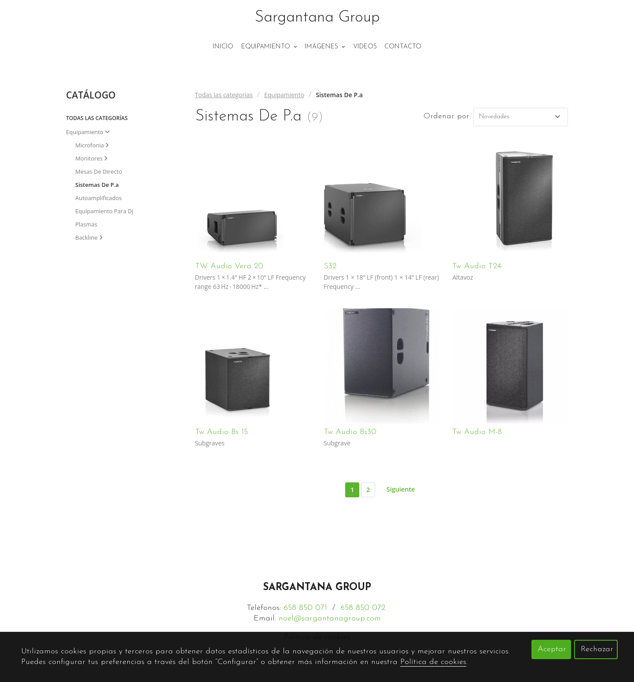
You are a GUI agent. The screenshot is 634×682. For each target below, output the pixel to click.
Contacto (402, 47)
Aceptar (552, 649)
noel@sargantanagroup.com (330, 618)
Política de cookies (433, 662)
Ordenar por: (447, 116)
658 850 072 (362, 608)
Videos (365, 47)
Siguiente (401, 489)
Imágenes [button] (325, 47)
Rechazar (597, 649)
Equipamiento (284, 95)
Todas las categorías (224, 95)
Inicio (223, 47)
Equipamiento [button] (269, 47)
